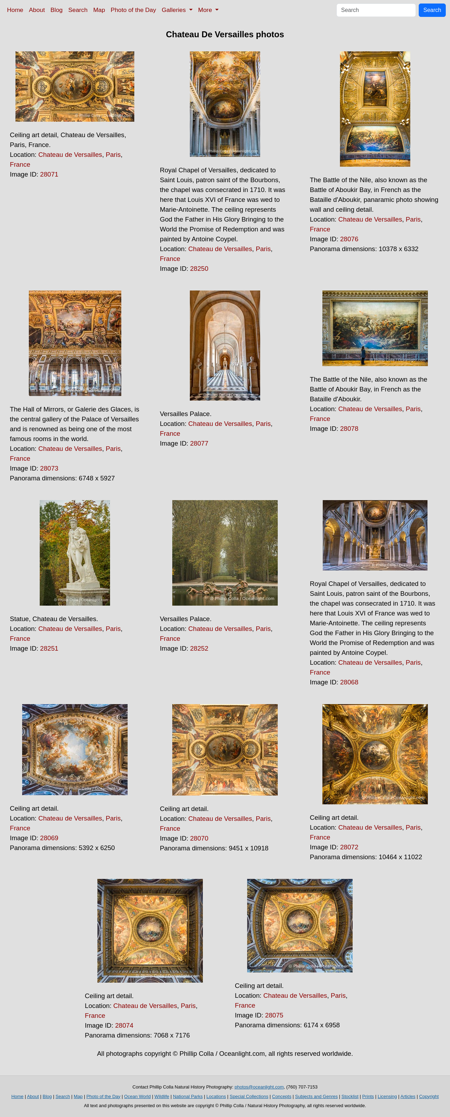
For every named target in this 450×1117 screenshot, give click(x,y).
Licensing (387, 1096)
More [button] (206, 9)
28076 (349, 239)
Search (78, 9)
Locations (216, 1096)
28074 (124, 1025)
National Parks (188, 1096)
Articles (408, 1096)
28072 (349, 847)
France (20, 164)
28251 (49, 648)
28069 (49, 838)
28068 (349, 682)
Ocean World (137, 1096)
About (37, 9)
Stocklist (349, 1096)
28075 (274, 1015)
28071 (49, 174)
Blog (57, 9)
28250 (199, 268)
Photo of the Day (133, 9)
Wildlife (161, 1096)
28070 (199, 838)
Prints (368, 1096)
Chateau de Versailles (70, 154)
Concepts (281, 1096)
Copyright (429, 1096)
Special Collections (249, 1096)
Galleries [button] (174, 9)
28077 (199, 443)
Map (99, 9)
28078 (349, 428)
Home (15, 9)
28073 (49, 468)
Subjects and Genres (316, 1096)
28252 (199, 648)
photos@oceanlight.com (259, 1087)
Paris (113, 154)
